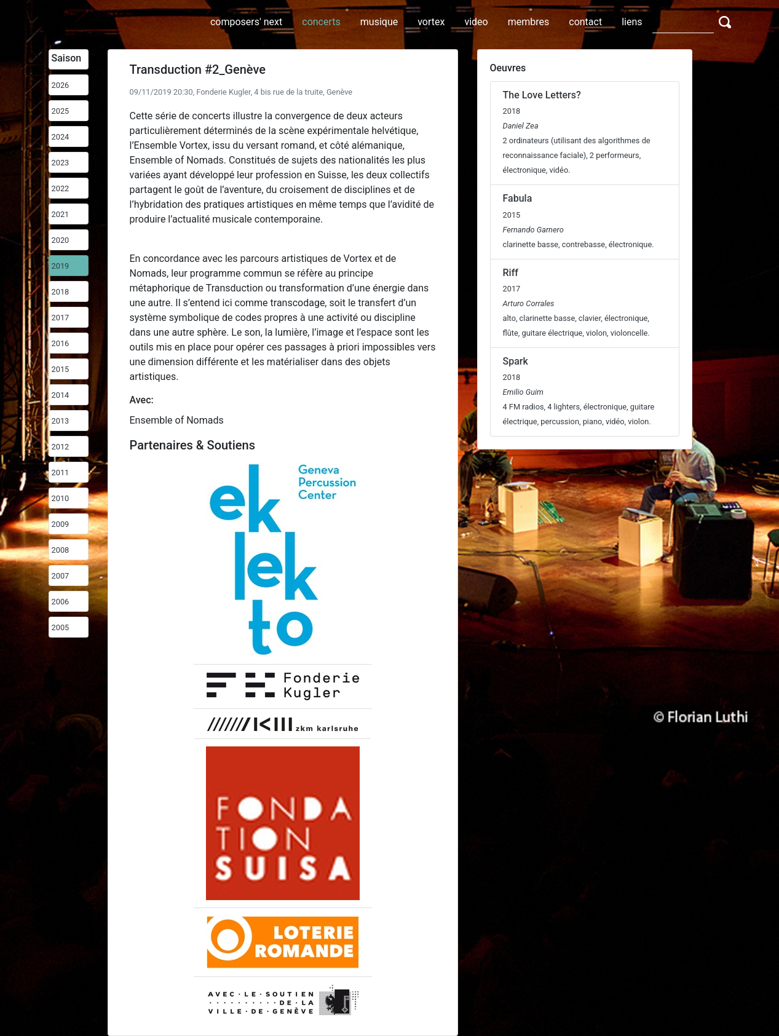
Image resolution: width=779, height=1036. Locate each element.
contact (585, 22)
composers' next (246, 22)
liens (632, 22)
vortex (431, 22)
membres (529, 22)
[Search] (683, 21)
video (476, 22)
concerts (321, 22)
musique (379, 22)
